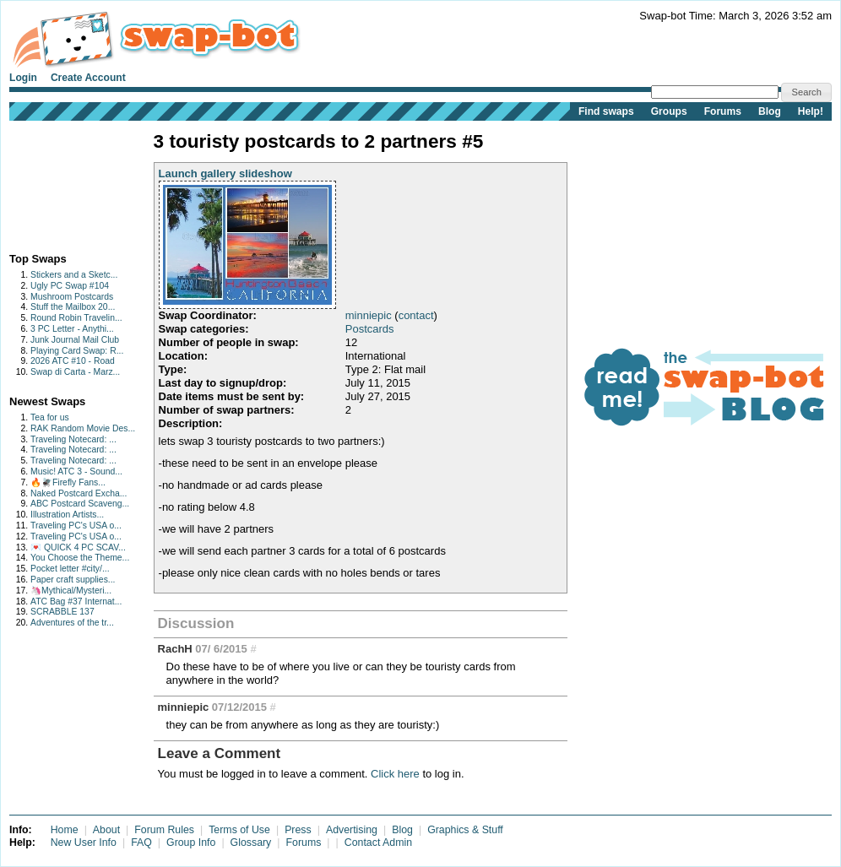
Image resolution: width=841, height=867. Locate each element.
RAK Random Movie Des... (82, 428)
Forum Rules (164, 830)
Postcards (369, 328)
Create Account (88, 78)
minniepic (368, 315)
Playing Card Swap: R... (76, 350)
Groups (669, 111)
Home (65, 830)
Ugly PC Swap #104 (69, 285)
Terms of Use (239, 830)
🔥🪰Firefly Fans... (68, 482)
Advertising (351, 830)
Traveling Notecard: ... (73, 439)
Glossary (251, 842)
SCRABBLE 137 (62, 611)
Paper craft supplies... (73, 579)
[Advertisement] (62, 183)
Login (23, 78)
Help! (810, 111)
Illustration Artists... (67, 514)
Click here (395, 773)
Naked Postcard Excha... (78, 493)
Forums (722, 111)
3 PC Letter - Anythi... (72, 328)
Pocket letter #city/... (70, 568)
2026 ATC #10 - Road (72, 361)
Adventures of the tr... (72, 622)
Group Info (190, 842)
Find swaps (606, 111)
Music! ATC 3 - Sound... (76, 471)
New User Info (84, 842)
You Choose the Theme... (79, 557)
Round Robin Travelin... (76, 317)
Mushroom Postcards (71, 296)
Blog (769, 111)
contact (416, 315)
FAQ (141, 842)
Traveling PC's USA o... (76, 525)
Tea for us (49, 417)
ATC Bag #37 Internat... (76, 601)
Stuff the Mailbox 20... (72, 307)
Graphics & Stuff (465, 830)
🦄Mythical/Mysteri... (70, 590)
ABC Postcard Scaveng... (79, 503)
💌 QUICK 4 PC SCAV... (78, 547)
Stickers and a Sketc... (73, 274)
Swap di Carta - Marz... (75, 372)
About (106, 830)
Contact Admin (378, 842)
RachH (175, 648)
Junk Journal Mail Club (74, 339)
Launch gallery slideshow (225, 173)
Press (298, 830)
